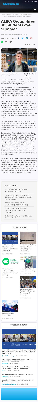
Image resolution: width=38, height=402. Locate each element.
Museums (5, 363)
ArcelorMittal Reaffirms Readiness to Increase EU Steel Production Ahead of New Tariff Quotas (18, 197)
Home (3, 14)
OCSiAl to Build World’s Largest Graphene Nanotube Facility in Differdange (15, 210)
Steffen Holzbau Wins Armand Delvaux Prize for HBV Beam (18, 217)
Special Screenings (8, 356)
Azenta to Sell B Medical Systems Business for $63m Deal (16, 190)
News (9, 14)
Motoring (5, 376)
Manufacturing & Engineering (22, 14)
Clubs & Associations (9, 384)
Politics (4, 371)
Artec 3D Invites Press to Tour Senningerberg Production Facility (16, 204)
